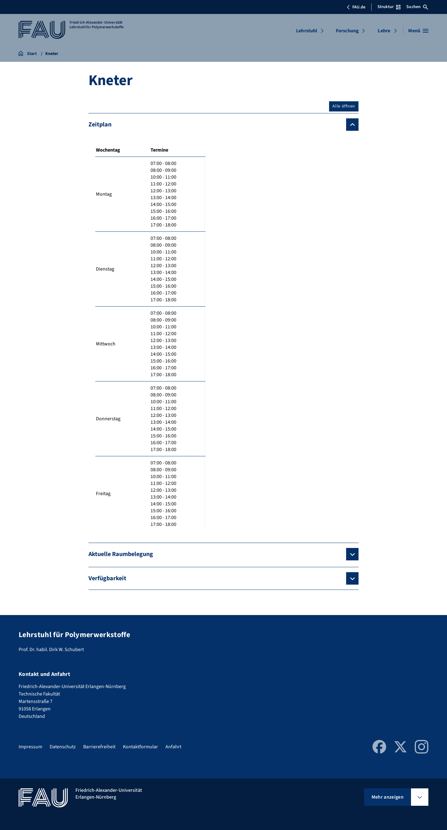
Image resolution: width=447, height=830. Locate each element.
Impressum (30, 746)
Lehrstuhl (306, 30)
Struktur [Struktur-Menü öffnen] (388, 7)
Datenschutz (63, 746)
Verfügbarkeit (107, 578)
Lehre (384, 30)
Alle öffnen (343, 106)
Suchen (417, 7)
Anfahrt (173, 746)
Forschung (347, 30)
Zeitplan (99, 124)
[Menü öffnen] (418, 31)
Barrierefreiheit (99, 746)
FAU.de (356, 7)
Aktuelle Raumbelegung (120, 554)
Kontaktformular (140, 746)
